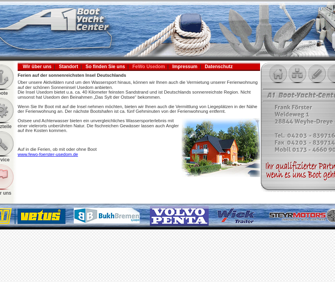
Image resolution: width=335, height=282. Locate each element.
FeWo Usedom (148, 66)
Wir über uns (37, 66)
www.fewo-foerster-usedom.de (48, 154)
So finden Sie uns (105, 66)
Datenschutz (219, 66)
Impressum (184, 66)
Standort (68, 66)
